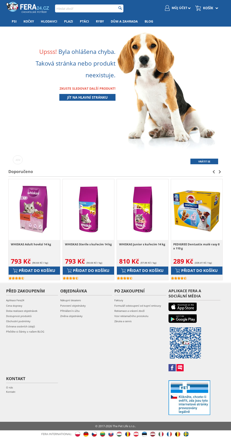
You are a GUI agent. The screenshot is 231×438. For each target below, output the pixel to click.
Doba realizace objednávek (21, 311)
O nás (9, 387)
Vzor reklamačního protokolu (131, 316)
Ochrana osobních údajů (20, 326)
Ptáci (84, 21)
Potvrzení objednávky (73, 305)
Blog (149, 21)
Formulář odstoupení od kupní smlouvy (137, 305)
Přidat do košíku (34, 270)
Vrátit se (204, 161)
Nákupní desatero (70, 300)
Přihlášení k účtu (70, 311)
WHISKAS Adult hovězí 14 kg (31, 244)
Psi (14, 21)
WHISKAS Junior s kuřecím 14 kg (142, 244)
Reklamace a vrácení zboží (129, 311)
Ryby (100, 21)
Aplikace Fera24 (15, 300)
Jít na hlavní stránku (87, 97)
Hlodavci (49, 21)
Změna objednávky (71, 316)
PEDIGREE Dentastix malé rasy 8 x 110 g (196, 246)
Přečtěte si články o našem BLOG (25, 331)
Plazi (68, 21)
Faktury (118, 300)
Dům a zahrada (124, 21)
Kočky (28, 21)
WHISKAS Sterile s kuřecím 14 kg (88, 244)
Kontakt (10, 391)
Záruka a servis (123, 321)
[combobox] (89, 8)
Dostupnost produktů (19, 316)
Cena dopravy (14, 305)
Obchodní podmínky (18, 321)
